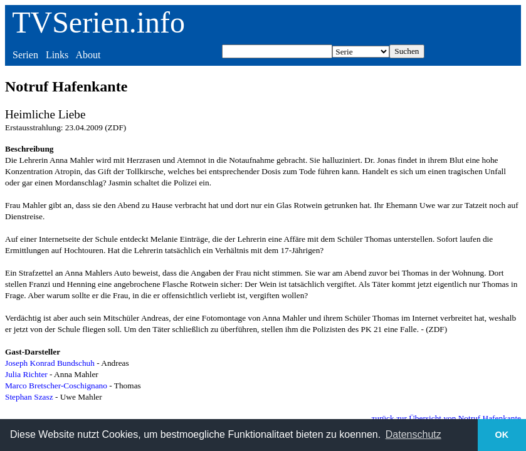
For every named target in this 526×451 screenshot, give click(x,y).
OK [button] (502, 435)
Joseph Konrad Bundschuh (50, 363)
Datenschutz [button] (413, 434)
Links (57, 54)
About (87, 54)
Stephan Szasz (29, 397)
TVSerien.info (98, 22)
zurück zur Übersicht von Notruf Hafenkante (446, 418)
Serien (25, 54)
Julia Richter (26, 374)
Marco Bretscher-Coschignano (56, 385)
